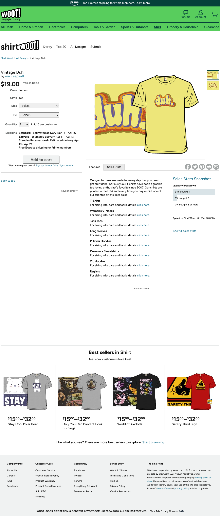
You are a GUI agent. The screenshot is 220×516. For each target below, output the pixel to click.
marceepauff (14, 76)
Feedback (12, 486)
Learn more (142, 3)
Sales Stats (114, 167)
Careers (11, 475)
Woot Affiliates (118, 470)
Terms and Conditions (122, 475)
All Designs (78, 47)
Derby (47, 47)
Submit (95, 47)
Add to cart (41, 159)
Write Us (40, 496)
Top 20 (61, 47)
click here (143, 205)
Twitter (78, 475)
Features (94, 167)
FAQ (9, 480)
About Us (12, 470)
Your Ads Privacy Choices (164, 511)
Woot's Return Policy (47, 475)
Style (13, 97)
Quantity (11, 124)
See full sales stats (184, 231)
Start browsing (153, 442)
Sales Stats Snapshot (192, 178)
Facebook (79, 470)
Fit (15, 115)
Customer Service (45, 470)
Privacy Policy (117, 486)
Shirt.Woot (20, 45)
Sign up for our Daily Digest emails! (55, 165)
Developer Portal (83, 491)
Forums (185, 14)
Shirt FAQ (40, 491)
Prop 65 (114, 480)
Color (13, 90)
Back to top (8, 180)
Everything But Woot (85, 486)
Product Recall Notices (48, 486)
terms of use (163, 488)
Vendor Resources (120, 491)
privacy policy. (182, 488)
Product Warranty (45, 480)
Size (14, 106)
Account (200, 14)
